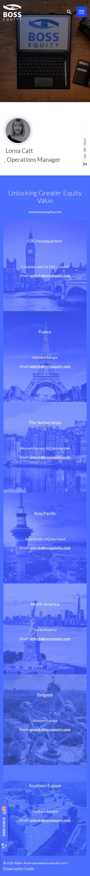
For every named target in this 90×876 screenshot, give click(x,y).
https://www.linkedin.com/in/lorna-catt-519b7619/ (85, 163)
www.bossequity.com (45, 211)
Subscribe (4, 821)
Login (30, 868)
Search (69, 12)
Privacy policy (13, 868)
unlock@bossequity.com (50, 275)
